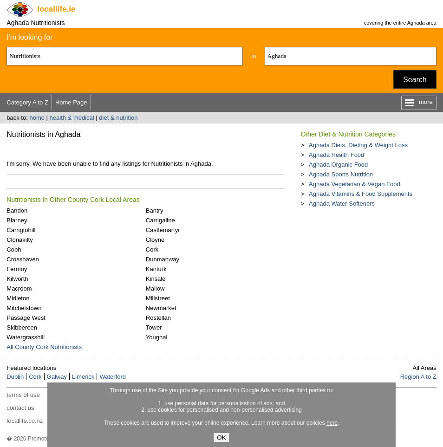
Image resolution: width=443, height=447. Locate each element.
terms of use (23, 394)
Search (415, 80)
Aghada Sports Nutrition (341, 174)
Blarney (17, 220)
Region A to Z (418, 376)
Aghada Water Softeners (342, 203)
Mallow (155, 288)
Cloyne (155, 239)
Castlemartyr (163, 230)
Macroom (19, 288)
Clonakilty (20, 239)
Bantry (154, 210)
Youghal (157, 337)
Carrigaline (160, 220)
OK (221, 437)
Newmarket (161, 307)
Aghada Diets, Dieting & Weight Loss (358, 145)
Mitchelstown (24, 307)
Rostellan (158, 317)
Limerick (83, 376)
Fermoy (17, 269)
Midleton (18, 298)
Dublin (15, 376)
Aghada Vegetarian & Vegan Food (354, 184)
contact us (20, 407)
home (37, 117)
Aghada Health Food (336, 154)
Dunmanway (162, 259)
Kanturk (156, 269)
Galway (57, 376)
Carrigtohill (21, 230)
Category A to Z (27, 102)
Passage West (26, 317)
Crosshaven (23, 259)
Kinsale (156, 278)
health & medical (72, 117)
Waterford (112, 376)
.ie (56, 9)
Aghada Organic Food (338, 164)
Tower (154, 327)
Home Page (71, 102)
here (332, 423)
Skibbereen (22, 327)
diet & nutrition (118, 117)
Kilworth (17, 278)
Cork (152, 249)
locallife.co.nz (25, 420)
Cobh (14, 249)
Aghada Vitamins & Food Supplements (360, 193)
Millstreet (158, 298)
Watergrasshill (26, 337)
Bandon (17, 210)
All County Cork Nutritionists (44, 346)
